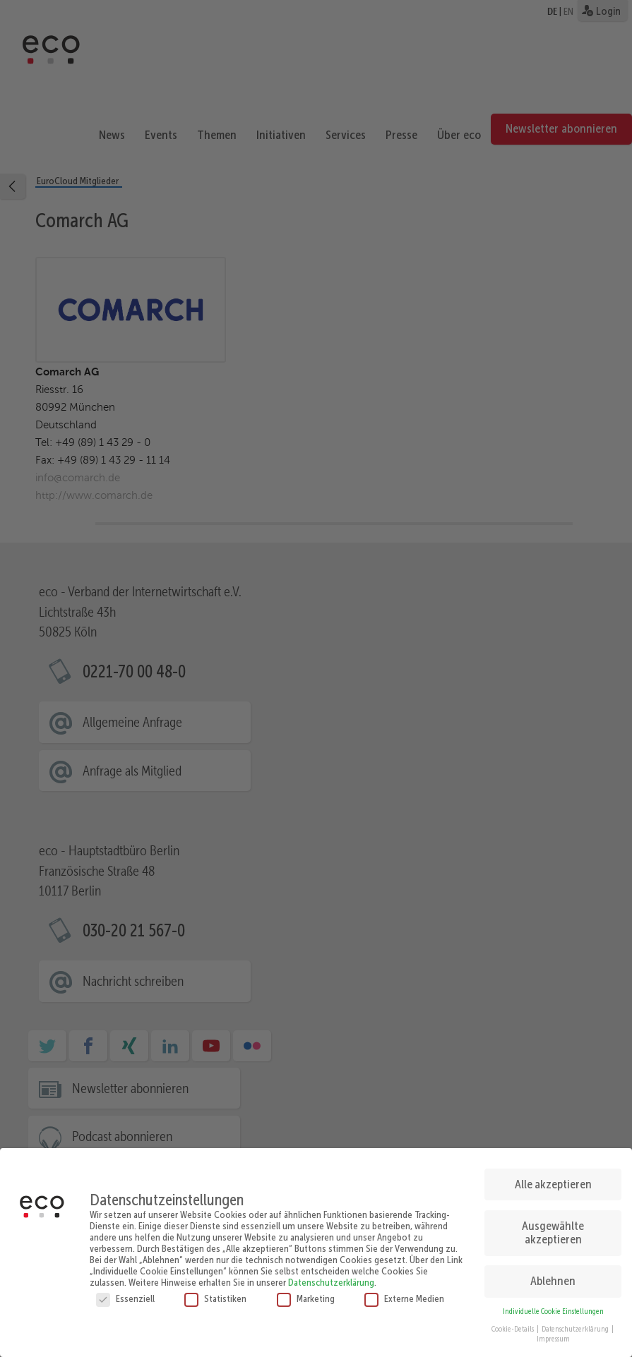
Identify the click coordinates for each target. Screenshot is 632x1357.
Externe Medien (404, 1295)
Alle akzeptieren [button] (553, 1181)
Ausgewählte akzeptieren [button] (553, 1229)
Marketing (306, 1295)
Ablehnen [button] (553, 1277)
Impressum (553, 1335)
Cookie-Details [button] (513, 1325)
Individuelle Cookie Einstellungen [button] (553, 1308)
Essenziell (125, 1295)
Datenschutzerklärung (331, 1279)
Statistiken (215, 1295)
